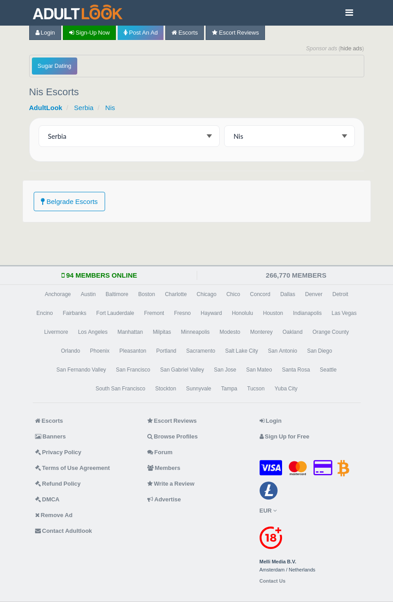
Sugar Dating (54, 66)
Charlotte (176, 294)
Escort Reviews (235, 32)
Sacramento (200, 351)
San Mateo (259, 369)
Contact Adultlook (63, 531)
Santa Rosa (296, 369)
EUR (268, 510)
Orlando (70, 351)
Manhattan (130, 332)
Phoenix (99, 351)
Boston (146, 294)
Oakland (293, 332)
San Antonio (282, 351)
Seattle (328, 369)
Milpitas (162, 332)
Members (164, 468)
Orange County (331, 332)
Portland (166, 351)
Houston (273, 313)
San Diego (319, 351)
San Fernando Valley (81, 369)
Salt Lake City (241, 351)
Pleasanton (132, 351)
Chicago (206, 294)
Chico (233, 294)
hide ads (351, 48)
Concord (260, 294)
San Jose (225, 369)
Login (45, 32)
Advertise (164, 499)
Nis (110, 107)
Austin (88, 294)
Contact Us (273, 581)
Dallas (287, 294)
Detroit (340, 294)
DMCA (47, 499)
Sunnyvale (198, 388)
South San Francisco (121, 388)
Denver (313, 294)
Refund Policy (58, 484)
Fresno (182, 313)
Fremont (154, 313)
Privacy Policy (58, 452)
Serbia (83, 107)
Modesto (230, 332)
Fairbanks (75, 313)
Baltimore (117, 294)
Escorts (185, 32)
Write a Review (170, 484)
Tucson (256, 388)
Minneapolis (195, 332)
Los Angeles (93, 332)
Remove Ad (54, 515)
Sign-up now (89, 32)
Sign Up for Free (284, 436)
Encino (44, 313)
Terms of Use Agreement (72, 468)
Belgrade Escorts (69, 201)
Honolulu (242, 313)
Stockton (166, 388)
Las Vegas (344, 313)
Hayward (211, 313)
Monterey (261, 332)
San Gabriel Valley (182, 369)
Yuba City (285, 388)
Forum (159, 452)
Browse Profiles (172, 436)
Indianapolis (307, 313)
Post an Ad (141, 32)
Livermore (56, 332)
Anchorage (58, 294)
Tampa (229, 388)
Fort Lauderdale (115, 313)
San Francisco (133, 369)
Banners (50, 436)
